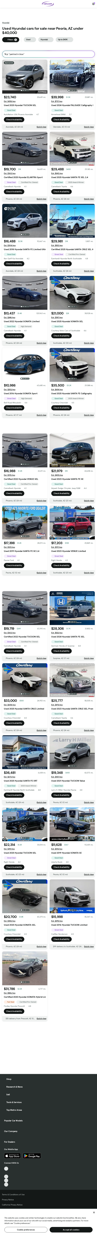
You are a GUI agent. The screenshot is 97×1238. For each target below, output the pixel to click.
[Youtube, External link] (6, 1177)
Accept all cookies (71, 1229)
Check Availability (14, 119)
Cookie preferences (26, 1229)
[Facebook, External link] (6, 1173)
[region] (48, 1223)
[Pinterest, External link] (6, 1185)
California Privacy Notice (12, 1204)
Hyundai (5, 22)
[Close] (94, 1212)
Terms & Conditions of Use (13, 1194)
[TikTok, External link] (6, 1169)
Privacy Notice (8, 1199)
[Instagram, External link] (6, 1181)
